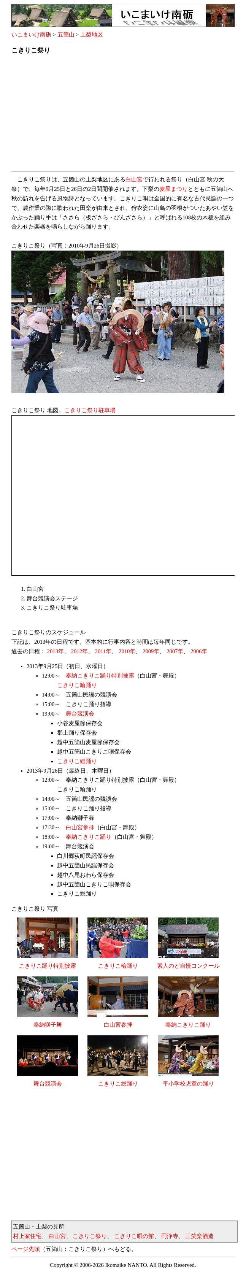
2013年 (55, 651)
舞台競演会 (80, 714)
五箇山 (66, 35)
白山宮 (134, 179)
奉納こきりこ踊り (88, 837)
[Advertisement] (123, 115)
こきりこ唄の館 (134, 1236)
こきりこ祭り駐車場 (90, 410)
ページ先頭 (25, 1249)
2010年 (127, 651)
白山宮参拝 (80, 827)
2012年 (79, 651)
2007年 (175, 651)
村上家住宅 (27, 1236)
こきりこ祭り (90, 1236)
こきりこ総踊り (77, 761)
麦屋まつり (173, 189)
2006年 (198, 651)
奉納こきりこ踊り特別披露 (100, 676)
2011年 (103, 651)
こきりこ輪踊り (77, 685)
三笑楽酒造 (199, 1236)
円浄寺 (169, 1236)
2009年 (151, 651)
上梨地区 (91, 35)
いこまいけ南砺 (31, 35)
